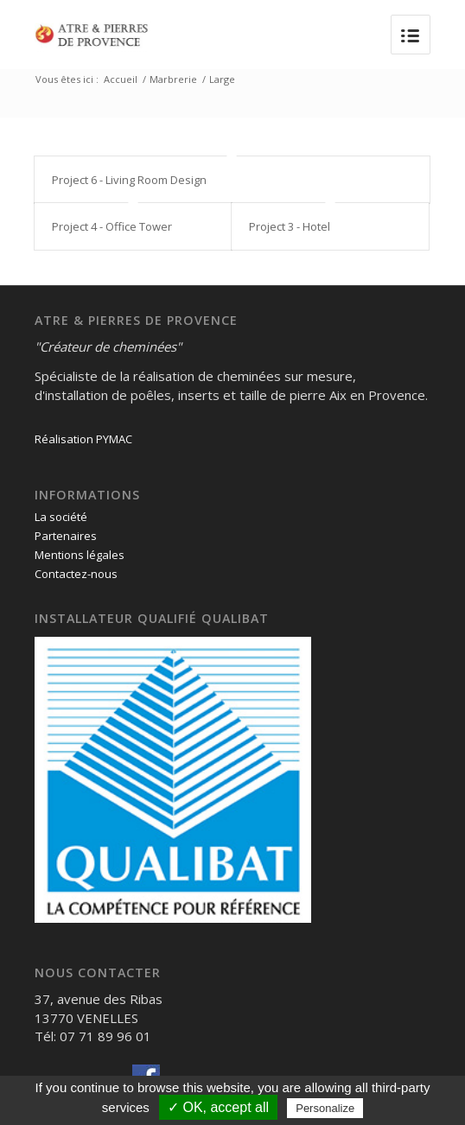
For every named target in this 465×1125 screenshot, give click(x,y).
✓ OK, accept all (218, 1107)
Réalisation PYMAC (83, 439)
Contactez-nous (76, 574)
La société (61, 516)
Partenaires (66, 535)
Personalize (325, 1108)
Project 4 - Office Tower (112, 226)
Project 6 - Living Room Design (129, 180)
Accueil (120, 79)
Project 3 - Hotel (289, 226)
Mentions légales (79, 554)
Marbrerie (173, 79)
